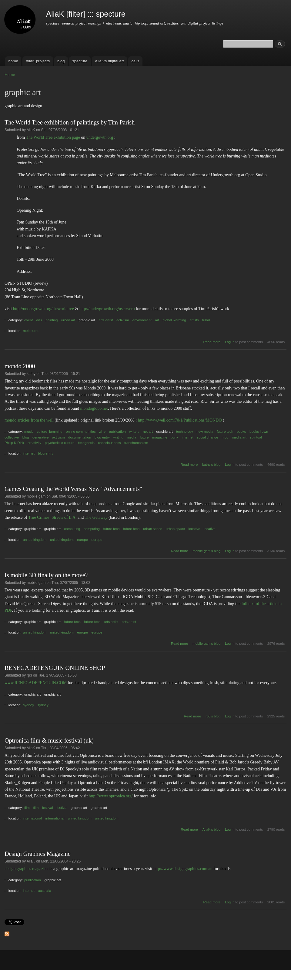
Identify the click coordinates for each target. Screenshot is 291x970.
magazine (159, 437)
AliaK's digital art (109, 61)
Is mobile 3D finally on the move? (46, 575)
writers (134, 431)
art (157, 320)
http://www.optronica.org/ (111, 796)
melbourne (31, 331)
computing (72, 529)
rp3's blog (213, 716)
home (13, 61)
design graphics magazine (26, 868)
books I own (258, 431)
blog (61, 61)
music (28, 431)
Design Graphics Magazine (38, 853)
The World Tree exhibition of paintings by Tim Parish (70, 122)
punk (174, 437)
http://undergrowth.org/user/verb (107, 308)
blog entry (102, 437)
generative (40, 437)
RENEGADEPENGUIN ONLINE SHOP (55, 667)
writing (118, 437)
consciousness (109, 443)
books (241, 431)
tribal (206, 320)
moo (225, 437)
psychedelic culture (60, 443)
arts (39, 320)
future (144, 437)
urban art (68, 320)
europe (82, 539)
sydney (28, 705)
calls (135, 61)
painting (51, 320)
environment (142, 320)
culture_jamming (49, 431)
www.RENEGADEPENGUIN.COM (36, 682)
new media (204, 431)
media (131, 437)
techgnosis (86, 443)
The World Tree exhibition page (53, 137)
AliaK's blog (211, 829)
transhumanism (136, 443)
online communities (80, 431)
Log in (229, 342)
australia (44, 890)
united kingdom (35, 539)
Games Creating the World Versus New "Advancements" (73, 488)
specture (79, 61)
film (27, 807)
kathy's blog (211, 464)
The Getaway (96, 517)
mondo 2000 (20, 366)
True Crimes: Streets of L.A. (52, 517)
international (32, 818)
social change (207, 437)
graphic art (87, 320)
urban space (152, 529)
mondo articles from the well (29, 420)
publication (117, 431)
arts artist (106, 320)
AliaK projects (38, 61)
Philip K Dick (14, 443)
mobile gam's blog (206, 551)
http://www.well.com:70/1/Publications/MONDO (180, 420)
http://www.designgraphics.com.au (182, 868)
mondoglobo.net (94, 408)
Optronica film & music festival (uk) (49, 740)
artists (194, 320)
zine (102, 431)
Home (10, 74)
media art (239, 437)
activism (122, 320)
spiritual (256, 437)
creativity (34, 443)
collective (12, 437)
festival (47, 807)
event (28, 320)
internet (187, 437)
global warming (174, 320)
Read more (212, 342)
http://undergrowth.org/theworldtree (43, 308)
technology (184, 431)
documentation (79, 437)
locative (194, 529)
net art (148, 431)
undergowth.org (99, 137)
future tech (225, 431)
